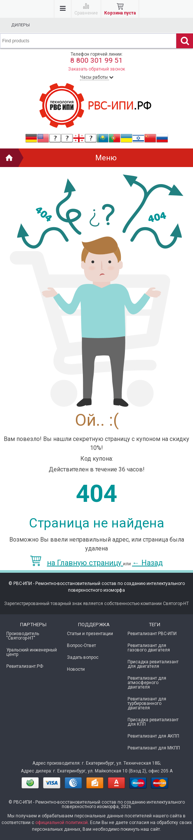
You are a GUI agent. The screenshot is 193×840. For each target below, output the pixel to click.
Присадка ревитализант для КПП (153, 722)
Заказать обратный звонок (96, 69)
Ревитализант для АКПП (153, 736)
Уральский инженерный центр (31, 652)
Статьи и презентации (90, 633)
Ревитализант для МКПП (154, 748)
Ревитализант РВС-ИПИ (152, 633)
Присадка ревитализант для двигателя (153, 664)
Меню (106, 157)
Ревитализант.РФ (24, 666)
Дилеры (20, 25)
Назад (147, 562)
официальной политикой (61, 822)
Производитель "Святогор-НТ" (22, 636)
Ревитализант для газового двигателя (149, 648)
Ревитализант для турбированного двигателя (147, 703)
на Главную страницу (76, 562)
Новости (76, 669)
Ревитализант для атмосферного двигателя (147, 683)
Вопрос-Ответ (81, 645)
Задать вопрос (83, 657)
